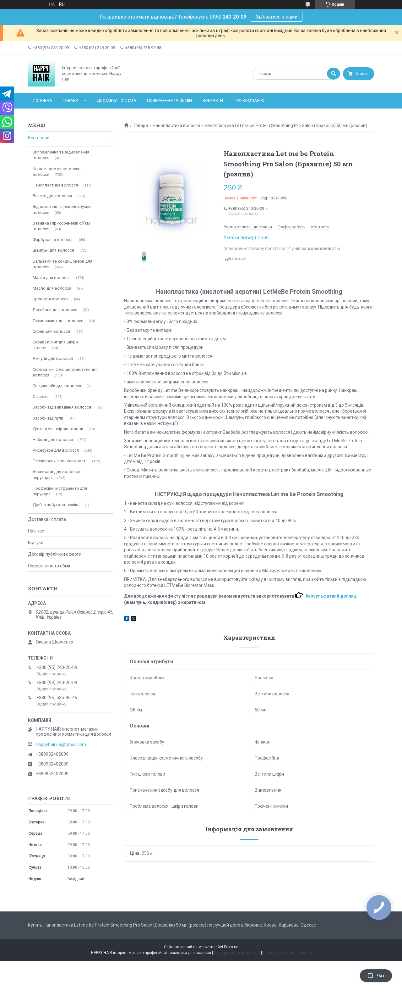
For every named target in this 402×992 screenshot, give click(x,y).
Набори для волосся (53, 439)
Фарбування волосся (53, 239)
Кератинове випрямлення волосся (58, 171)
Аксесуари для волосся (56, 450)
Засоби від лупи (48, 418)
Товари (70, 100)
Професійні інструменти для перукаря (60, 491)
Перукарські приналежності (60, 461)
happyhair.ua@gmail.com (61, 744)
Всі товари (39, 137)
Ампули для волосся (53, 358)
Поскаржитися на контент (237, 952)
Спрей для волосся (51, 331)
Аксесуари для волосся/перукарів (56, 474)
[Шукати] (333, 74)
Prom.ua (231, 947)
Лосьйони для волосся (55, 309)
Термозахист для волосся (58, 320)
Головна (42, 100)
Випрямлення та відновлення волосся (61, 155)
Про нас (36, 530)
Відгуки (35, 542)
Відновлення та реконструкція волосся (62, 209)
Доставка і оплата (116, 100)
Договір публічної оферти (54, 554)
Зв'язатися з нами (276, 17)
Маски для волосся (52, 277)
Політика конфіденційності (287, 952)
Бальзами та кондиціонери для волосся (62, 264)
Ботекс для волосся (52, 195)
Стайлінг (41, 396)
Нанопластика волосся (176, 125)
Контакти (213, 100)
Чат (375, 975)
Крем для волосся (50, 299)
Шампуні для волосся (53, 250)
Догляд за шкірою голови (58, 428)
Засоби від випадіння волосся (62, 407)
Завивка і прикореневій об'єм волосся (61, 226)
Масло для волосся (52, 288)
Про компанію (249, 100)
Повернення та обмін (169, 100)
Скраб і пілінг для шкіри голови (55, 345)
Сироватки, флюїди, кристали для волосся (66, 372)
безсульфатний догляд (331, 596)
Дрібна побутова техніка (56, 504)
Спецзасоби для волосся (57, 385)
